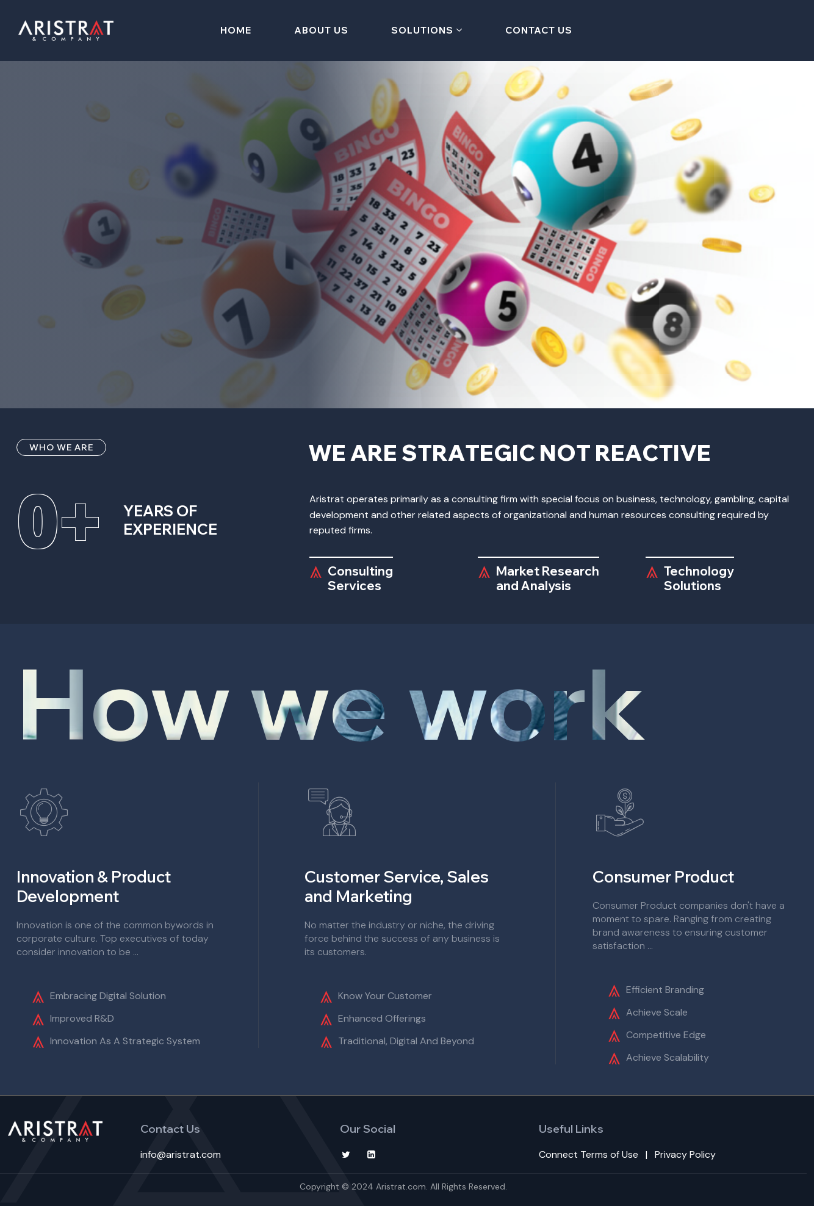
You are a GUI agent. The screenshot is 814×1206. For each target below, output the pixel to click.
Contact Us (538, 30)
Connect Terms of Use (588, 1154)
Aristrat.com (401, 1186)
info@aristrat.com (180, 1154)
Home (235, 30)
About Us (321, 30)
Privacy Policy (685, 1154)
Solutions (422, 30)
